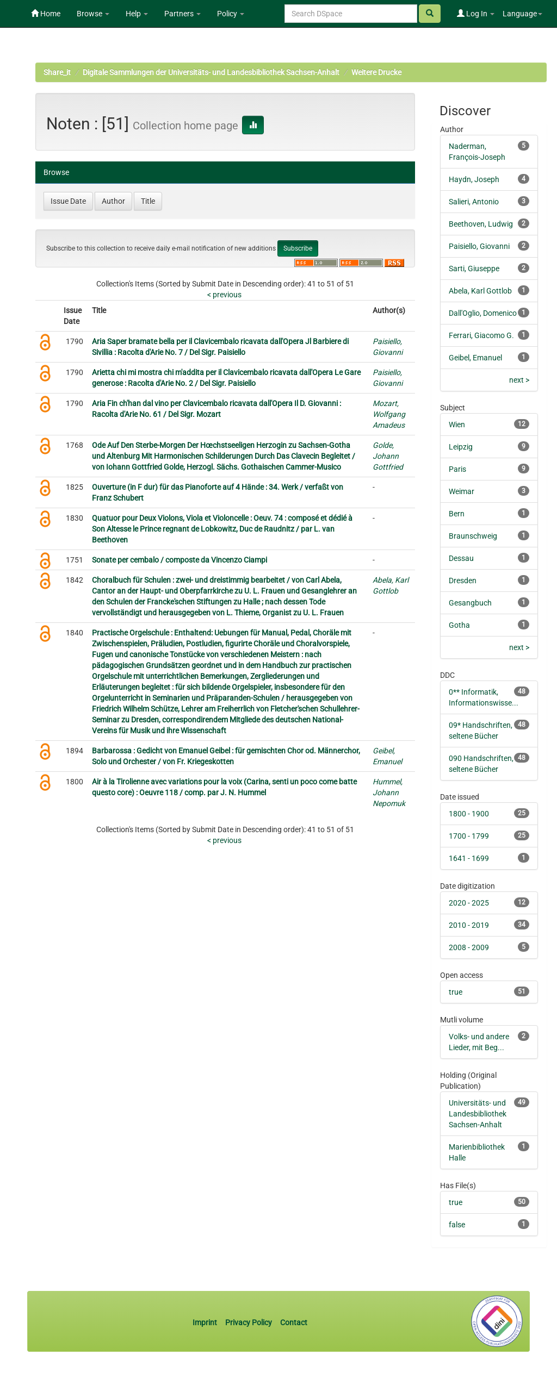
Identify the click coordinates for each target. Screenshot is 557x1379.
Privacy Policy (248, 1322)
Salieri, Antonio (474, 201)
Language (522, 13)
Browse (93, 13)
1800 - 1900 (469, 813)
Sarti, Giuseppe (474, 268)
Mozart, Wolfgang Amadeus (389, 414)
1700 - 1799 (469, 836)
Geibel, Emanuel (475, 357)
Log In (475, 13)
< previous (224, 294)
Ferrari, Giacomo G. (481, 335)
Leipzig (461, 446)
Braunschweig (473, 536)
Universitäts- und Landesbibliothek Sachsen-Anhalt (477, 1114)
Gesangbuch (470, 602)
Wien (457, 424)
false (457, 1224)
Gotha (459, 625)
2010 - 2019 (469, 925)
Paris (457, 469)
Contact (293, 1322)
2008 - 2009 (469, 947)
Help (137, 13)
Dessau (461, 558)
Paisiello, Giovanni (479, 246)
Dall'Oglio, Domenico (483, 313)
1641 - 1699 (469, 858)
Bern (457, 513)
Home (45, 13)
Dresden (462, 580)
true (455, 992)
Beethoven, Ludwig (481, 224)
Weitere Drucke (376, 72)
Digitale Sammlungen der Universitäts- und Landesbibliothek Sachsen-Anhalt (211, 72)
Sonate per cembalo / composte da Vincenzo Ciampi (179, 560)
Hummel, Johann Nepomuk (389, 792)
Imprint (206, 1322)
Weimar (461, 491)
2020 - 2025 (469, 902)
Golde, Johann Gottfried (388, 456)
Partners (182, 13)
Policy (230, 13)
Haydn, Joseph (474, 179)
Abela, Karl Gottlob (480, 290)
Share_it (57, 72)
